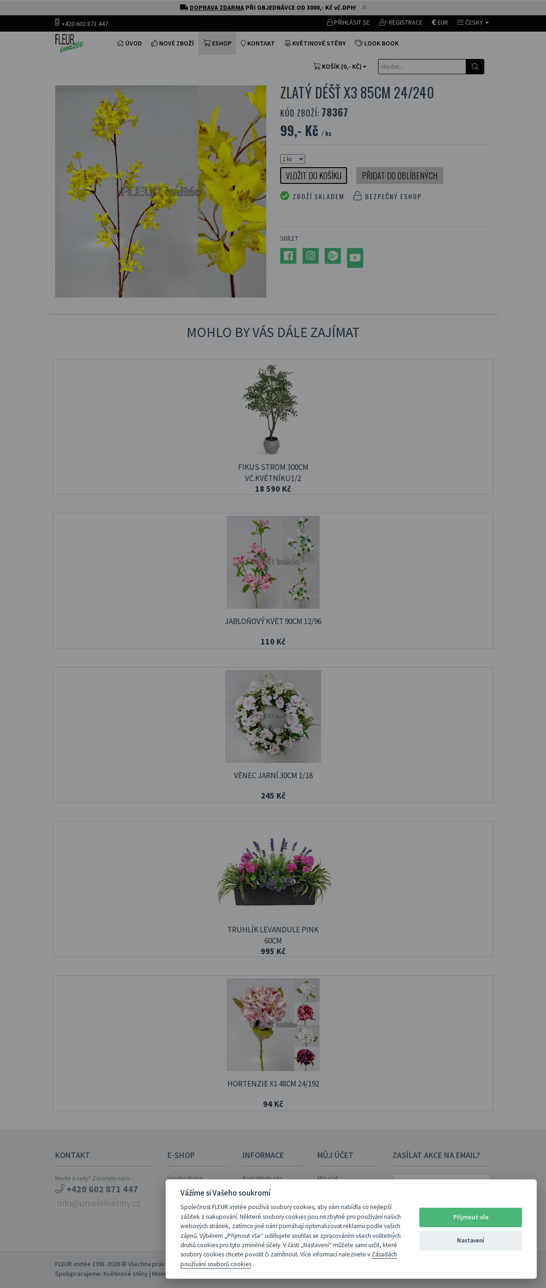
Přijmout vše (470, 1217)
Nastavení (470, 1240)
